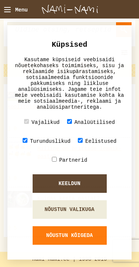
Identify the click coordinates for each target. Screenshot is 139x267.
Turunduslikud (46, 141)
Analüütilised (91, 122)
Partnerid (69, 160)
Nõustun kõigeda (69, 235)
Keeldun (69, 184)
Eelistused (97, 141)
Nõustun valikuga (69, 209)
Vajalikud (42, 122)
